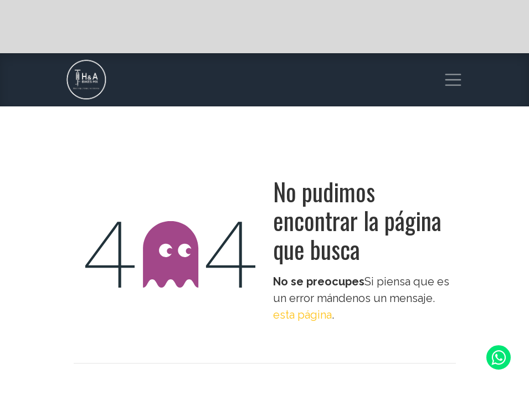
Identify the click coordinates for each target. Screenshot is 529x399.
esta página (302, 314)
